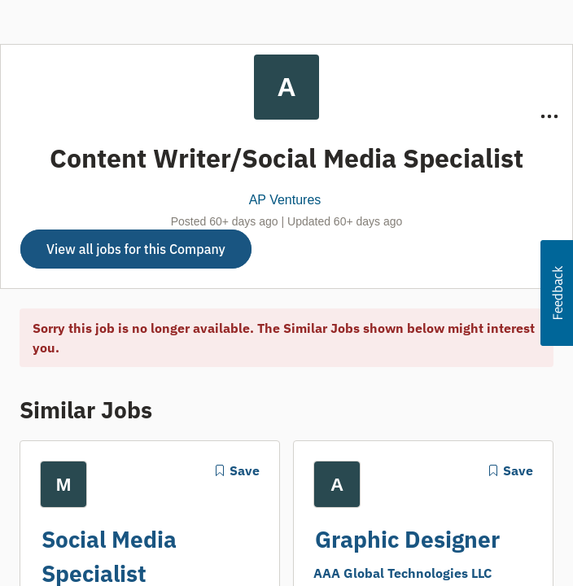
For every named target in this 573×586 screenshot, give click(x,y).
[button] (556, 293)
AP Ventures (285, 200)
